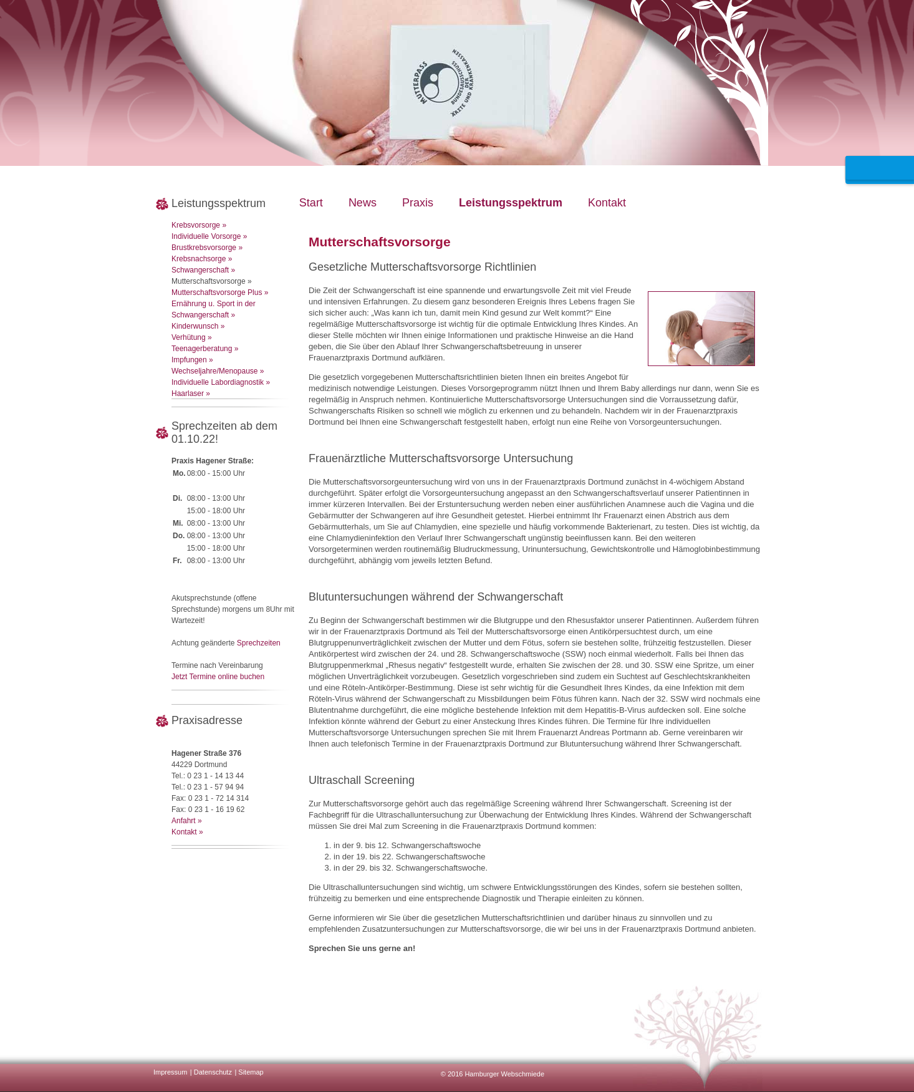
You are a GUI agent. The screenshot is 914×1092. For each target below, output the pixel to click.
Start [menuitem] (311, 202)
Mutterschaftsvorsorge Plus (216, 292)
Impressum (170, 1072)
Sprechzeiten (259, 643)
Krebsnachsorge (198, 258)
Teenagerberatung (201, 348)
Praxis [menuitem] (417, 202)
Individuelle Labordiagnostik (217, 382)
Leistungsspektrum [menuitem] (510, 202)
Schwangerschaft (200, 270)
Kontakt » (187, 832)
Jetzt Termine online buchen (217, 676)
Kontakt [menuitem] (607, 202)
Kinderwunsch (194, 326)
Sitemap (250, 1072)
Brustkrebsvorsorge (203, 247)
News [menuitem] (363, 202)
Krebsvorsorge (195, 225)
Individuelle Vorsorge (206, 236)
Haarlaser (187, 393)
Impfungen (189, 359)
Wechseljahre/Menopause (214, 371)
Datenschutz (213, 1072)
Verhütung (188, 337)
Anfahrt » (186, 820)
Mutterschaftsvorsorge (208, 281)
